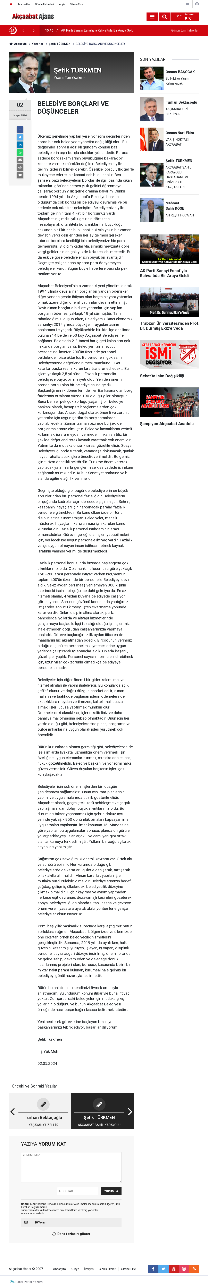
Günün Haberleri (44, 4)
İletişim (89, 1269)
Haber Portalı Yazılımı (29, 1281)
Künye (75, 1269)
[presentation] (23, 30)
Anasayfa (59, 1269)
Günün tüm (185, 30)
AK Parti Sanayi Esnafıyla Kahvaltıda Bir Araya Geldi (97, 30)
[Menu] (152, 17)
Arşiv (62, 4)
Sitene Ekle (76, 4)
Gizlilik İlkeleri (107, 1269)
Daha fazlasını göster (70, 1234)
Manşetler (24, 4)
